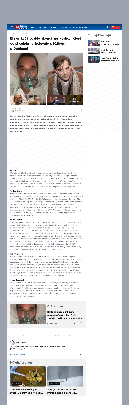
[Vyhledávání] (103, 27)
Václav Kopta (71, 336)
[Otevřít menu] (12, 27)
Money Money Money (78, 27)
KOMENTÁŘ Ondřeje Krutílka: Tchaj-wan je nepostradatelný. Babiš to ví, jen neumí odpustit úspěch (110, 43)
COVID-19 (34, 336)
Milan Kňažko (59, 336)
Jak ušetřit (54, 27)
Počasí (64, 27)
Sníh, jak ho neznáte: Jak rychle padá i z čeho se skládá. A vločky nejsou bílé (63, 392)
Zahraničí (43, 27)
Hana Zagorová (45, 336)
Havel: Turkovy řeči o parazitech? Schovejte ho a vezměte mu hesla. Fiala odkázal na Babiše (110, 59)
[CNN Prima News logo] (21, 27)
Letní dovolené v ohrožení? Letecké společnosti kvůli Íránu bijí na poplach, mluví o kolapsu (110, 51)
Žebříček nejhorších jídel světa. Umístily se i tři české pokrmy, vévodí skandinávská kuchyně (27, 392)
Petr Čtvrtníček (22, 336)
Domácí (33, 27)
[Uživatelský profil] (108, 27)
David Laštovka (20, 109)
